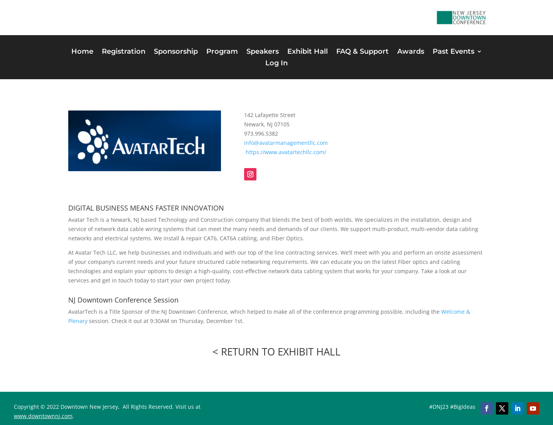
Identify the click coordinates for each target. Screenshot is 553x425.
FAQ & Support (362, 52)
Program (222, 52)
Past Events (453, 52)
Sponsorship (176, 52)
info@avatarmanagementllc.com (286, 142)
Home (82, 52)
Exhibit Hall (307, 52)
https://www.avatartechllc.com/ (286, 152)
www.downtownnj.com (43, 416)
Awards (410, 52)
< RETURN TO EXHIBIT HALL (276, 352)
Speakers (262, 52)
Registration (123, 52)
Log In (276, 63)
